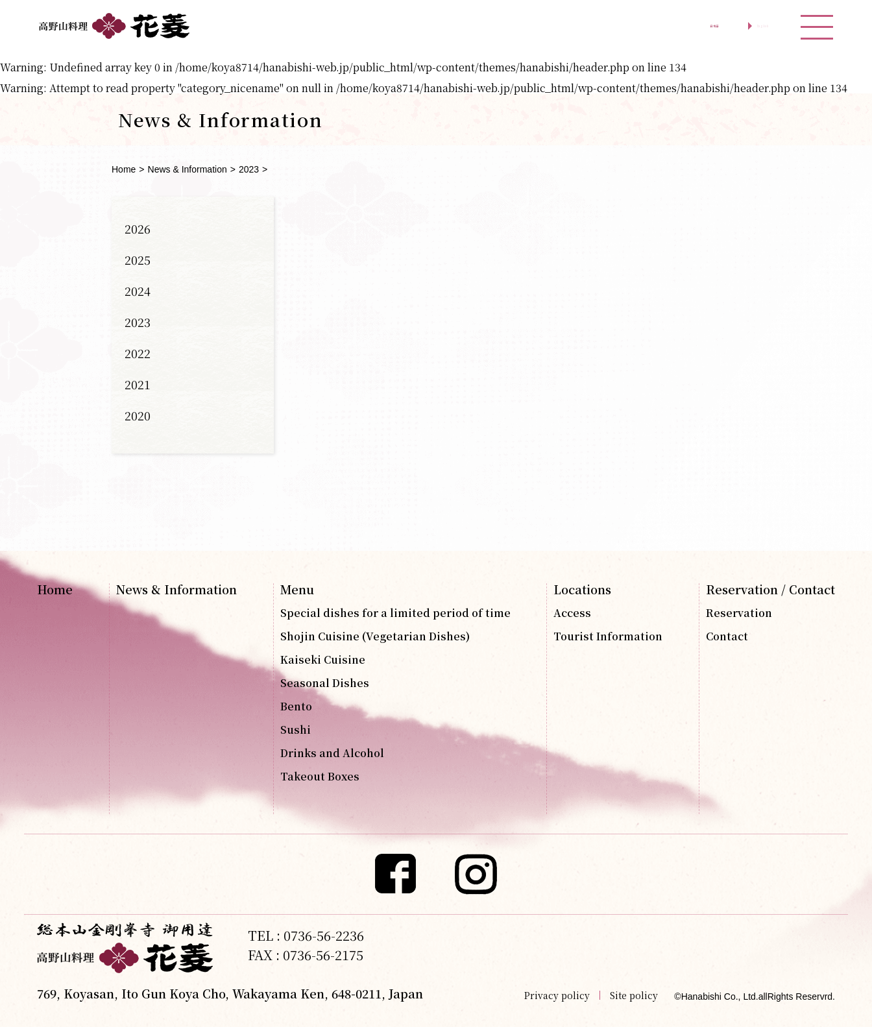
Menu (297, 589)
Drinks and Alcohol (332, 753)
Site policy (634, 995)
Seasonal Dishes (324, 683)
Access (572, 613)
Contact (727, 636)
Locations (582, 589)
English (740, 25)
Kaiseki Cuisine (322, 660)
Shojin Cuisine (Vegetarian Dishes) (375, 636)
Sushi (295, 730)
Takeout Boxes (319, 776)
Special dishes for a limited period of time (395, 613)
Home (124, 169)
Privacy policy (557, 995)
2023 (249, 169)
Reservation (739, 613)
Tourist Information (607, 636)
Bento (296, 706)
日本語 (653, 25)
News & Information (187, 169)
